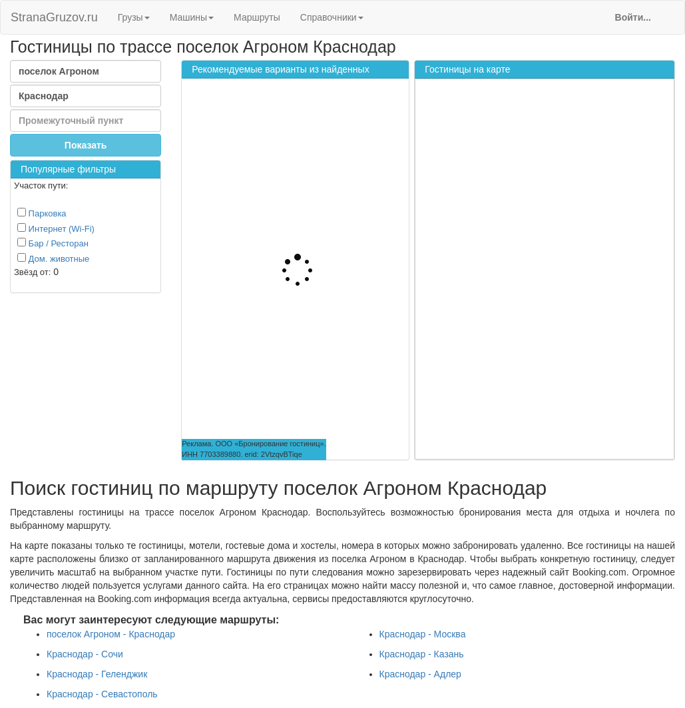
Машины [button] (192, 17)
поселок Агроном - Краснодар (111, 634)
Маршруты (257, 17)
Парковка (42, 213)
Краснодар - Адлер (420, 674)
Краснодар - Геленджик (97, 674)
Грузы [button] (134, 17)
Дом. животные (53, 258)
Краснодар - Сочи (85, 654)
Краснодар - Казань (421, 654)
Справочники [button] (331, 17)
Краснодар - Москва (422, 634)
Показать (86, 145)
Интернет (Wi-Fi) (56, 228)
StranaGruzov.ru (54, 17)
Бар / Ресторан (53, 243)
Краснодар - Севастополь (102, 694)
